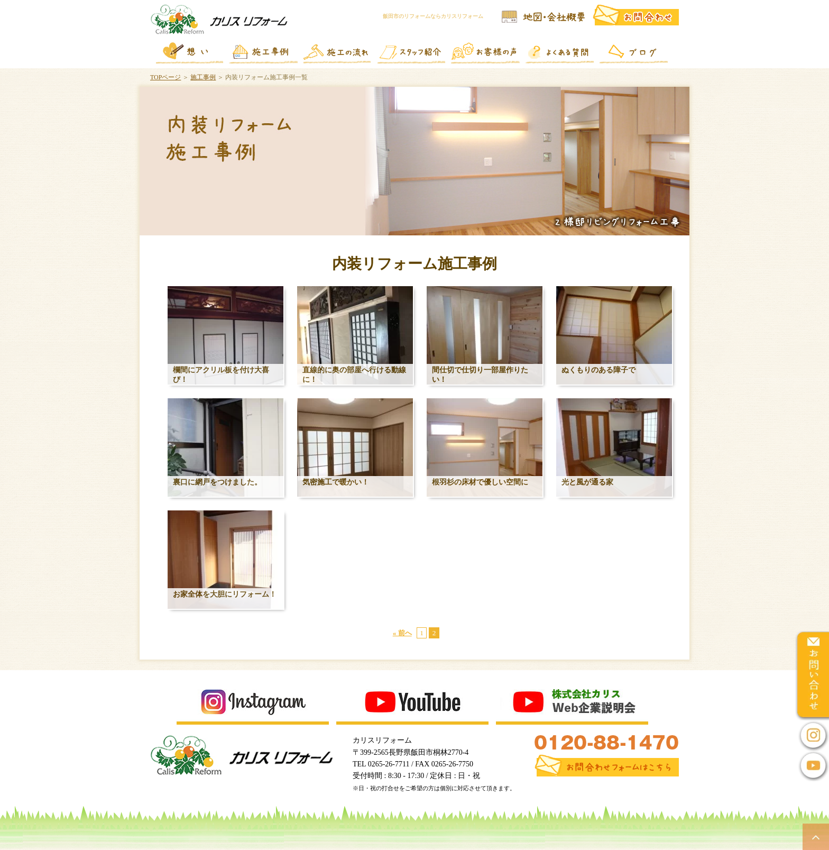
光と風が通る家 (587, 482)
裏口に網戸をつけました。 (217, 482)
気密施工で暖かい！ (335, 482)
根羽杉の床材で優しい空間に (480, 482)
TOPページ (165, 77)
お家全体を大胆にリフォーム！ (225, 594)
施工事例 (203, 77)
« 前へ (402, 633)
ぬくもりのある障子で (598, 370)
